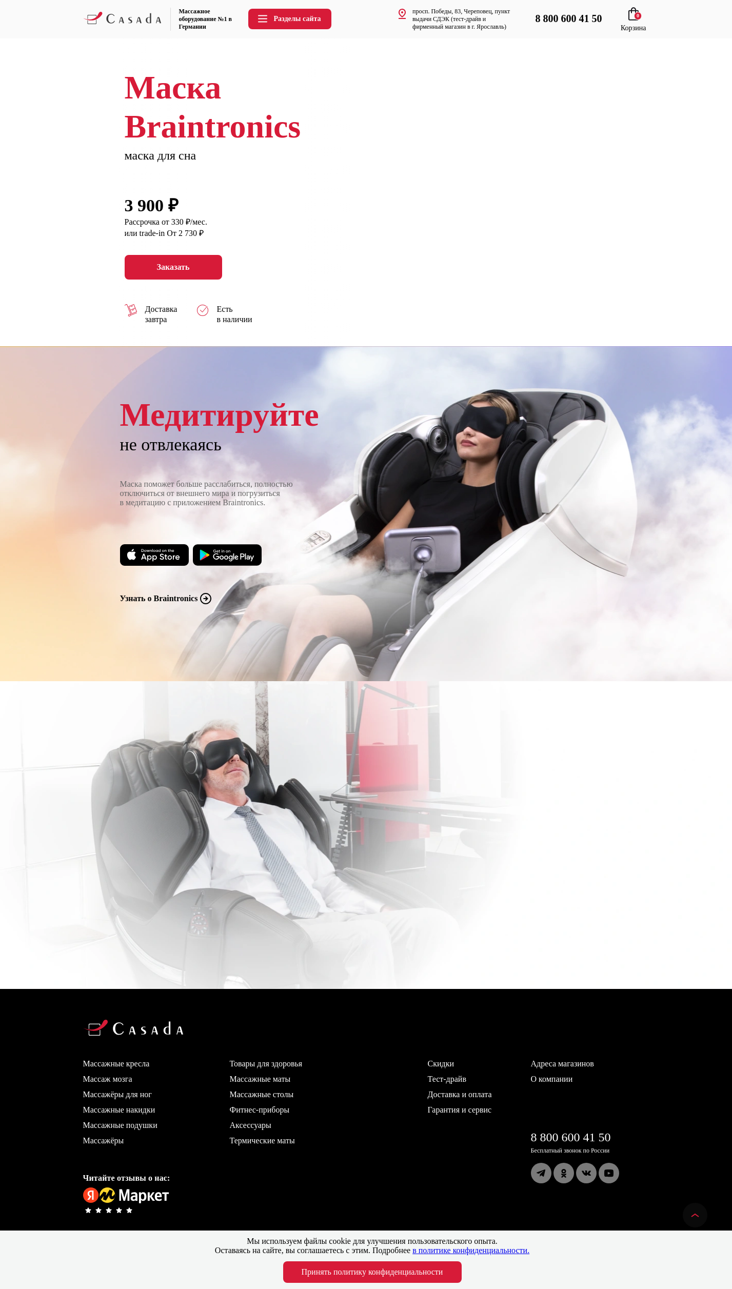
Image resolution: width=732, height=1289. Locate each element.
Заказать (173, 267)
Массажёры (103, 1140)
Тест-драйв (447, 1079)
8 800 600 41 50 (571, 1137)
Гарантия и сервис (460, 1109)
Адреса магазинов (562, 1063)
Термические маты (262, 1140)
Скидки (441, 1063)
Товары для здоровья (266, 1063)
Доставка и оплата (460, 1094)
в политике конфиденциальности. (470, 1250)
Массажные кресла (116, 1063)
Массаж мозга (107, 1079)
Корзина (633, 24)
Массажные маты (260, 1079)
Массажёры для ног (117, 1094)
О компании (552, 1079)
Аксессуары (250, 1125)
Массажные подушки (120, 1125)
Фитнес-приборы (260, 1109)
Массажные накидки (119, 1109)
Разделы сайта (288, 18)
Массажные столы (262, 1094)
